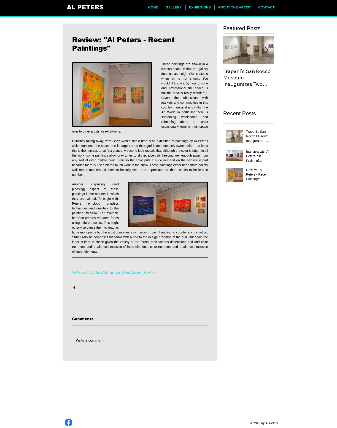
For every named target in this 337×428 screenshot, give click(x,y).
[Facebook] (68, 422)
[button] (173, 7)
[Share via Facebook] (74, 287)
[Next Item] (266, 50)
